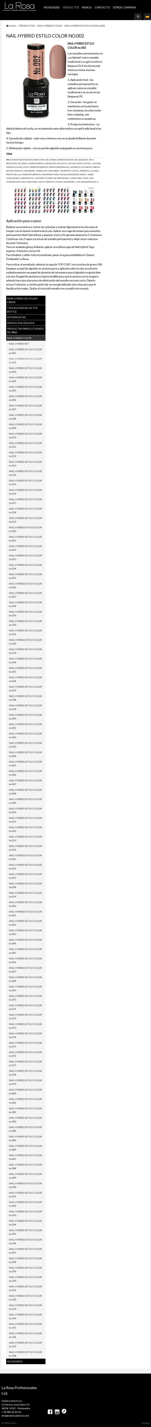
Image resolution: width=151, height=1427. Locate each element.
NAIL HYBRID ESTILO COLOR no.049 (25, 801)
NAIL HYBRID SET (19, 343)
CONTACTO (102, 7)
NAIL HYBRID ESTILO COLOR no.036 (25, 679)
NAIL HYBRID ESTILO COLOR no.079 (25, 1082)
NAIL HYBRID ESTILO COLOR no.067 (25, 969)
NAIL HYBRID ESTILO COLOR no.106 (25, 1335)
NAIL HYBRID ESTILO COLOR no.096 (25, 1241)
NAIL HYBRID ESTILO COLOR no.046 (25, 772)
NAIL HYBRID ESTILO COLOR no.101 (25, 1288)
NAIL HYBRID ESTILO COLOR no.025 (25, 576)
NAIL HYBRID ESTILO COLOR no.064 (25, 941)
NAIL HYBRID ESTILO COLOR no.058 (25, 885)
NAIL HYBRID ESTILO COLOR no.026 (25, 585)
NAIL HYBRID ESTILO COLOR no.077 (25, 1063)
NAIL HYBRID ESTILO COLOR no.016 (25, 491)
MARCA (87, 7)
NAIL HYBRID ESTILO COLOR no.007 (25, 407)
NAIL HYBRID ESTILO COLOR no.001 (25, 351)
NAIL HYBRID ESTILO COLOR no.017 (25, 501)
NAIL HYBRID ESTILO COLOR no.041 (25, 726)
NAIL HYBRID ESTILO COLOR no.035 (25, 669)
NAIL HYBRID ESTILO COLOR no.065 (25, 951)
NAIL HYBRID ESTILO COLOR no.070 (25, 997)
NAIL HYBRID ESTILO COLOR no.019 (25, 519)
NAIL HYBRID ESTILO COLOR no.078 (25, 1072)
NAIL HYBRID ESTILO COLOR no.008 (25, 416)
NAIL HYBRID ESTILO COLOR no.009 (25, 426)
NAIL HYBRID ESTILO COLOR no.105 (25, 1325)
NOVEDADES (52, 7)
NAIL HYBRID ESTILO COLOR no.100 (25, 1279)
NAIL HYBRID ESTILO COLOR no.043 (25, 744)
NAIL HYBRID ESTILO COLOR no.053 (25, 838)
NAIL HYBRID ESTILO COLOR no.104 (25, 1316)
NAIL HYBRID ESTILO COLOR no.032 (25, 641)
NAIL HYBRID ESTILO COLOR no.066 (25, 960)
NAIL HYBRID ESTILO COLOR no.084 (25, 1129)
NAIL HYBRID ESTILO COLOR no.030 (25, 623)
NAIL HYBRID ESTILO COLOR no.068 (25, 979)
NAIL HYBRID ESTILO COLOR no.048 (25, 791)
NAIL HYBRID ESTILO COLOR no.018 (25, 510)
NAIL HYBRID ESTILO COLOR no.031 (25, 632)
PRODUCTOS (71, 7)
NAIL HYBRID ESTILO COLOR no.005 (25, 388)
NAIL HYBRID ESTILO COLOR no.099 (25, 1269)
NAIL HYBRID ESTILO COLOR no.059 (25, 894)
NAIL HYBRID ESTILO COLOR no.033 (25, 651)
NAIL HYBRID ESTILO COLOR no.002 (84, 25)
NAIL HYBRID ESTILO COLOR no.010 (25, 435)
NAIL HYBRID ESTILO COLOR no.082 (25, 1110)
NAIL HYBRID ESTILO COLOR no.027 (25, 594)
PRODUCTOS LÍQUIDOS (20, 322)
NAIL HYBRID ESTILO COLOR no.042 (25, 735)
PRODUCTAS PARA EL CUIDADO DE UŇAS (25, 330)
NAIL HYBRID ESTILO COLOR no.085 (25, 1138)
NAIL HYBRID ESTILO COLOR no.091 (25, 1194)
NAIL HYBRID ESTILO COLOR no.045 (25, 763)
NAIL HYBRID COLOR (49, 25)
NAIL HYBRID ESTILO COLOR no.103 (25, 1307)
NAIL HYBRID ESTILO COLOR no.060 (25, 904)
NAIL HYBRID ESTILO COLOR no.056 (25, 866)
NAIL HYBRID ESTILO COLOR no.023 (25, 557)
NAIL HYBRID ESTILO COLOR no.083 (25, 1119)
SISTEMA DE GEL (16, 317)
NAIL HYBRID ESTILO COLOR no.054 (25, 847)
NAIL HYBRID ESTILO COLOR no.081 (25, 1100)
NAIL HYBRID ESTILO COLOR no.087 (25, 1157)
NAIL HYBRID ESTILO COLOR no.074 (25, 1035)
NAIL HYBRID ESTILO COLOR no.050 (25, 810)
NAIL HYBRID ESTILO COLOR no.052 (25, 829)
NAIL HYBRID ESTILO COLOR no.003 (25, 370)
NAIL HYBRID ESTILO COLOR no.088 (25, 1166)
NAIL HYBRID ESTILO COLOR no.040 (25, 716)
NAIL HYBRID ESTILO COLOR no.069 (25, 988)
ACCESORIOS (14, 1361)
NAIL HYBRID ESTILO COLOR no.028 (25, 604)
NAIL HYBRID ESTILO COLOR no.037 (25, 688)
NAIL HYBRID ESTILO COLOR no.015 (25, 482)
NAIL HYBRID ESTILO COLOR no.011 (25, 445)
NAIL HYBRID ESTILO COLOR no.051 (25, 819)
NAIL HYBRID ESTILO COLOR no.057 (25, 876)
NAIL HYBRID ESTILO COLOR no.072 (25, 1016)
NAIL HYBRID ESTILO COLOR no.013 (25, 463)
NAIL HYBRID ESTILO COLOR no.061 (25, 913)
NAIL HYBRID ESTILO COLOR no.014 (25, 473)
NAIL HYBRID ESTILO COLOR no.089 (25, 1175)
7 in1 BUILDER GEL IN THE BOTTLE (22, 309)
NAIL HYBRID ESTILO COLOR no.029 (25, 613)
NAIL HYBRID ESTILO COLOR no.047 (25, 782)
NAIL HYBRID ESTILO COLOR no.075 (25, 1044)
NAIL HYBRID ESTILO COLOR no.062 (25, 922)
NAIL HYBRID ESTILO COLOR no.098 (25, 1260)
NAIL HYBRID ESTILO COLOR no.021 (25, 538)
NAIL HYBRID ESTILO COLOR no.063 (25, 932)
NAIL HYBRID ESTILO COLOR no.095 (25, 1232)
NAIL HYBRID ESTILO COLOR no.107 (25, 1344)
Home (11, 25)
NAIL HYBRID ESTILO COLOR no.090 (25, 1185)
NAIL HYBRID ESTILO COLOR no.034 (25, 660)
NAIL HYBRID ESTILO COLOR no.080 (25, 1091)
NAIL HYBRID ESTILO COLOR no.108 (25, 1353)
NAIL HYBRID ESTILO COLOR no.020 (25, 529)
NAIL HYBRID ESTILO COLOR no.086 (25, 1147)
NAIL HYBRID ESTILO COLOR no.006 (25, 398)
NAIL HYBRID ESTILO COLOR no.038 (25, 698)
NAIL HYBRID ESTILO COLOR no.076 (25, 1054)
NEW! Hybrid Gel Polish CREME (22, 300)
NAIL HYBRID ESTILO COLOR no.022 (25, 548)
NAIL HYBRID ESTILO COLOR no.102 (25, 1297)
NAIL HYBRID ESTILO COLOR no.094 (25, 1222)
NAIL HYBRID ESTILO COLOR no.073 (25, 1026)
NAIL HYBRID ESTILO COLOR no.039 (25, 707)
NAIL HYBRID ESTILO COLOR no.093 (25, 1213)
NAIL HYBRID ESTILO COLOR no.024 (25, 566)
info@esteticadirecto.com (15, 1415)
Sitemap (145, 1423)
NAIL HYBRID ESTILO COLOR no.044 (25, 754)
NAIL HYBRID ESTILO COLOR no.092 (25, 1204)
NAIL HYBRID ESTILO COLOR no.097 (25, 1250)
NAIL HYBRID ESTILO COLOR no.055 (25, 857)
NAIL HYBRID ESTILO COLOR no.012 (25, 454)
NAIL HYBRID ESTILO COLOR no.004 (25, 379)
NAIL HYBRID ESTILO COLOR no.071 (25, 1007)
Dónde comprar (124, 7)
